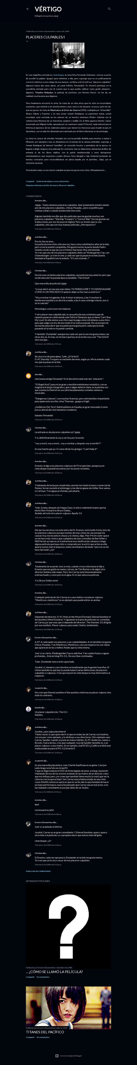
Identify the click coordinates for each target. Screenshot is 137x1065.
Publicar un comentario (38, 871)
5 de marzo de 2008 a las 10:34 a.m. (48, 495)
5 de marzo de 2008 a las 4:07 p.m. (48, 792)
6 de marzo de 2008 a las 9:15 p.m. (48, 864)
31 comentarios (43, 977)
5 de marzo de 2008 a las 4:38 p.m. (48, 814)
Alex (36, 374)
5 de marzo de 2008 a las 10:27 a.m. (48, 453)
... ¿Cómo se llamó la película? (54, 971)
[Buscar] (109, 8)
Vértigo (48, 9)
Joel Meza (39, 237)
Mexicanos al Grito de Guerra (46, 185)
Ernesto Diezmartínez (44, 637)
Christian (38, 271)
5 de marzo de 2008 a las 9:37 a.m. (48, 344)
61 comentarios (43, 1037)
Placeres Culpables (66, 185)
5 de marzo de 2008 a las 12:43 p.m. (49, 753)
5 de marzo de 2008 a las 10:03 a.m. (48, 366)
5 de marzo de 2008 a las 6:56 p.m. (48, 845)
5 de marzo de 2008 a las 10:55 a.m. (48, 585)
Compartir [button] (30, 181)
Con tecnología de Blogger (68, 1056)
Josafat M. (39, 688)
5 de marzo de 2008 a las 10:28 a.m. (48, 473)
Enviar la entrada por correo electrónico (53, 181)
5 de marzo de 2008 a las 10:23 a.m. (48, 419)
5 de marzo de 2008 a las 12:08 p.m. (49, 699)
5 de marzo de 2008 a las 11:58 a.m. (48, 680)
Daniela (38, 707)
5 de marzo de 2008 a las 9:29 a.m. (48, 229)
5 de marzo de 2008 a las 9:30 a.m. (48, 262)
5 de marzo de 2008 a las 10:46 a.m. (48, 554)
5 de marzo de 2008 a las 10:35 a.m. (48, 517)
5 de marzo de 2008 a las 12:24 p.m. (49, 719)
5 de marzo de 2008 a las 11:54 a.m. (48, 629)
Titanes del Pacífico (45, 1032)
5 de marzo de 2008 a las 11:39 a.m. (48, 604)
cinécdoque (58, 75)
